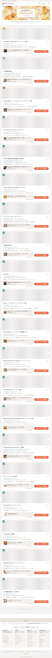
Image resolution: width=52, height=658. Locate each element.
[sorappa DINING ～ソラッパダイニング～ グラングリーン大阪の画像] (26, 93)
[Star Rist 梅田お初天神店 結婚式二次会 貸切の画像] (26, 151)
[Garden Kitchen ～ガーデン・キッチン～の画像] (26, 497)
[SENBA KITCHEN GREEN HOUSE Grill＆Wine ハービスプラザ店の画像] (26, 411)
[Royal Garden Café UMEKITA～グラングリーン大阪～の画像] (26, 34)
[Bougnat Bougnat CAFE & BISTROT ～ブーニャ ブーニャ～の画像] (26, 353)
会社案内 (5, 651)
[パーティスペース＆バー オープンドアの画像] (26, 209)
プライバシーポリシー (17, 651)
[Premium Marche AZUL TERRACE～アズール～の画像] (26, 180)
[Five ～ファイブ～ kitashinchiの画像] (26, 468)
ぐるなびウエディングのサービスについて (42, 651)
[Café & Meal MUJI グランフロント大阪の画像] (26, 382)
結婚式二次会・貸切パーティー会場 (19, 623)
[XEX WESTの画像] (26, 266)
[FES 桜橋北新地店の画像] (26, 63)
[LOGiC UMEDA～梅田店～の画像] (26, 526)
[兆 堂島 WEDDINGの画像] (26, 237)
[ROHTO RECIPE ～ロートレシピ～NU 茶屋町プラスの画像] (26, 324)
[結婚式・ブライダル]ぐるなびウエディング (8, 623)
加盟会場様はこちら (29, 651)
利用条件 (11, 651)
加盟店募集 (34, 651)
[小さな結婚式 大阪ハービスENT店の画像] (26, 584)
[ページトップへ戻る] (26, 620)
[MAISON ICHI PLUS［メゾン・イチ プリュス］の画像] (26, 555)
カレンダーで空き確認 (41, 51)
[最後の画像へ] (48, 34)
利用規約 (8, 651)
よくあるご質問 (26, 653)
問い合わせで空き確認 (41, 81)
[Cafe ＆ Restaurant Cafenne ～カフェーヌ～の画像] (26, 122)
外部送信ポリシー (23, 651)
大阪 (26, 623)
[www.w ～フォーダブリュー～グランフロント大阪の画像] (26, 295)
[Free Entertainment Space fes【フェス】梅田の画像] (26, 439)
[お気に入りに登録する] (48, 42)
